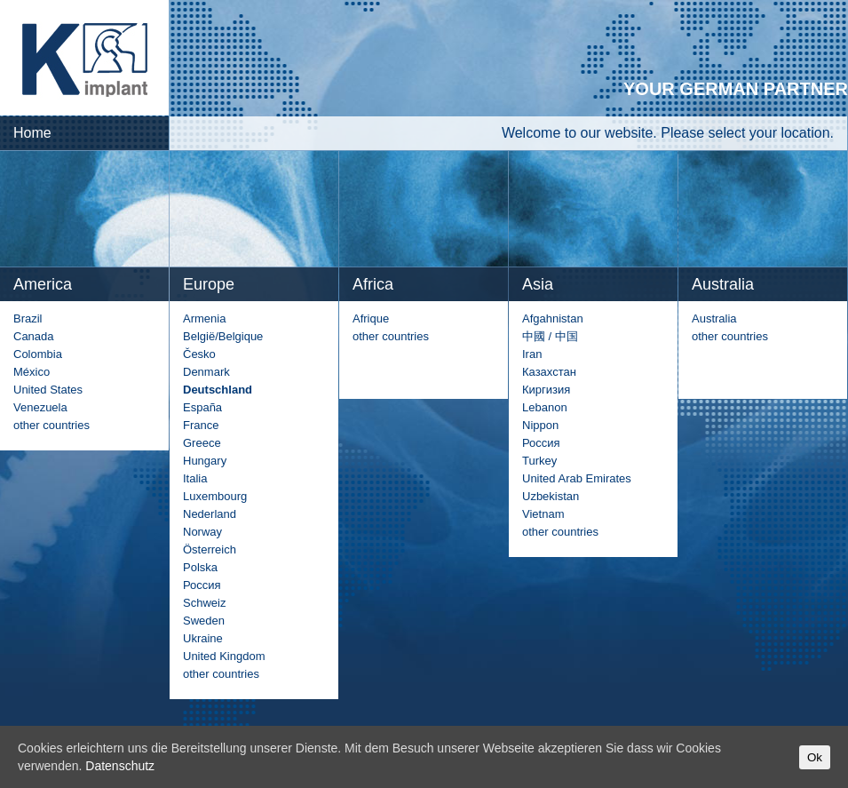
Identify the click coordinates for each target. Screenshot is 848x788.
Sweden (204, 620)
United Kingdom (224, 656)
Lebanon (544, 407)
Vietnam (543, 514)
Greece (202, 443)
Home (32, 132)
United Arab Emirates (576, 478)
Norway (202, 531)
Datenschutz (120, 766)
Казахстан (549, 371)
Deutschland (217, 389)
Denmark (206, 371)
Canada (33, 336)
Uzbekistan (550, 496)
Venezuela (40, 407)
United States (48, 389)
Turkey (539, 460)
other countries (51, 425)
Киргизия (546, 389)
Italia (195, 478)
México (31, 371)
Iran (532, 354)
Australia (714, 318)
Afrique (371, 318)
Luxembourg (215, 496)
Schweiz (204, 602)
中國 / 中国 (550, 336)
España (202, 407)
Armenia (204, 318)
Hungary (204, 460)
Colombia (37, 354)
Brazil (28, 318)
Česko (199, 354)
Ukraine (203, 638)
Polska (200, 567)
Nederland (209, 514)
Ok (814, 757)
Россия (202, 585)
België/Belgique (223, 336)
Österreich (209, 549)
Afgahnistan (552, 318)
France (200, 425)
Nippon (540, 425)
